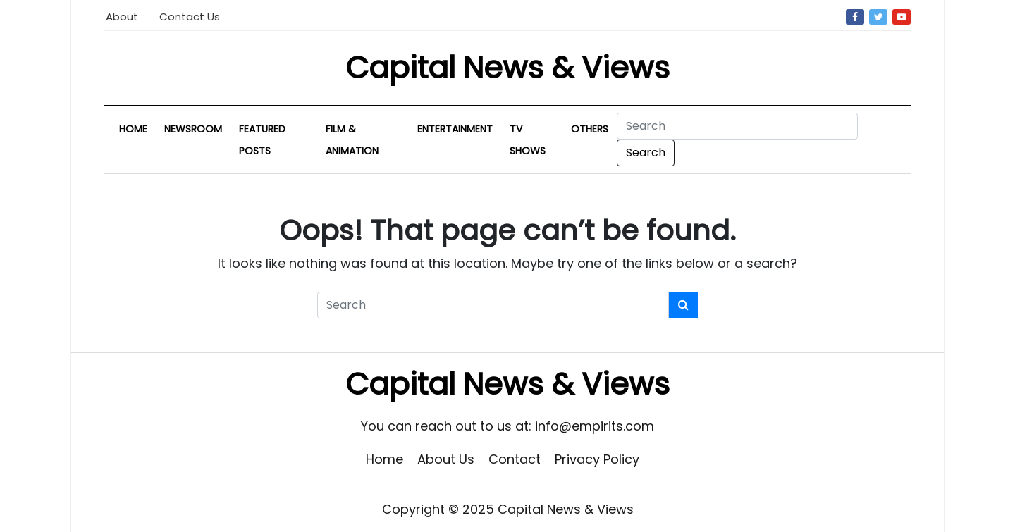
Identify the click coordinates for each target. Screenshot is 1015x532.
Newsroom (193, 129)
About (122, 16)
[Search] (737, 126)
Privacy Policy (597, 459)
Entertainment (455, 129)
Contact (514, 459)
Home (133, 129)
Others (589, 129)
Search (645, 152)
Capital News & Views (507, 68)
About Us (445, 459)
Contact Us (189, 16)
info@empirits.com (594, 426)
